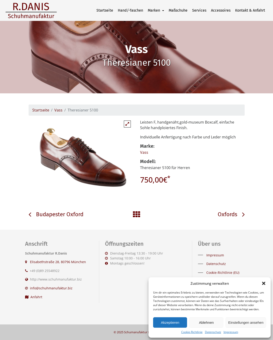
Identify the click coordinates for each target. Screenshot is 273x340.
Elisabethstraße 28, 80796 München (57, 262)
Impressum (231, 332)
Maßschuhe (178, 10)
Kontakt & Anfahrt (250, 10)
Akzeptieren (170, 322)
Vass (58, 110)
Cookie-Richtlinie (192, 332)
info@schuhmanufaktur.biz (51, 288)
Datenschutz (213, 332)
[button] (263, 283)
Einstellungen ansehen (245, 322)
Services (199, 10)
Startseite (104, 10)
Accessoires (220, 10)
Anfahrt (34, 297)
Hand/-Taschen (130, 10)
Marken (154, 10)
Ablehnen (206, 322)
